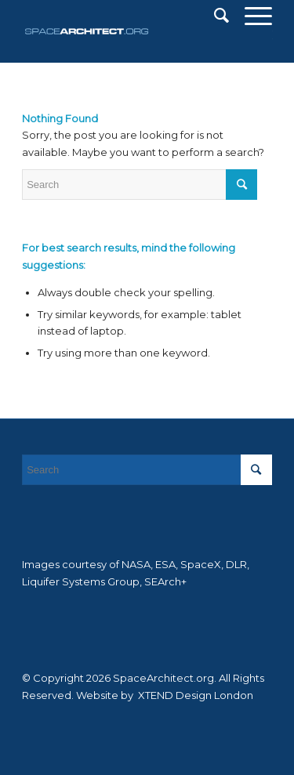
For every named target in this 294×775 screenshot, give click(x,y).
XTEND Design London (194, 695)
